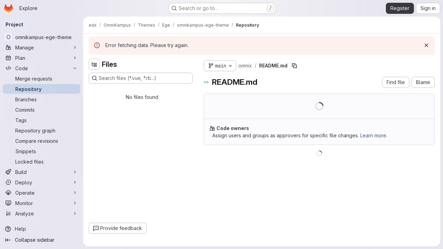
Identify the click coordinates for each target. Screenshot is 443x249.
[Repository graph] (41, 130)
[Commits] (41, 109)
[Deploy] (41, 182)
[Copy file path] (294, 65)
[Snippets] (41, 151)
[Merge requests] (41, 78)
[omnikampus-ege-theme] (41, 37)
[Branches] (41, 99)
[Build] (41, 172)
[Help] (41, 229)
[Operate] (41, 192)
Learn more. (373, 135)
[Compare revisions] (41, 141)
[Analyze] (41, 213)
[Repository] (41, 89)
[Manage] (41, 47)
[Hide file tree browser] (94, 64)
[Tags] (41, 120)
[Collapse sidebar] (41, 240)
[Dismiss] (426, 45)
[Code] (41, 68)
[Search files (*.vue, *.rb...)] (141, 78)
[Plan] (41, 58)
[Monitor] (41, 203)
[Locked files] (41, 161)
